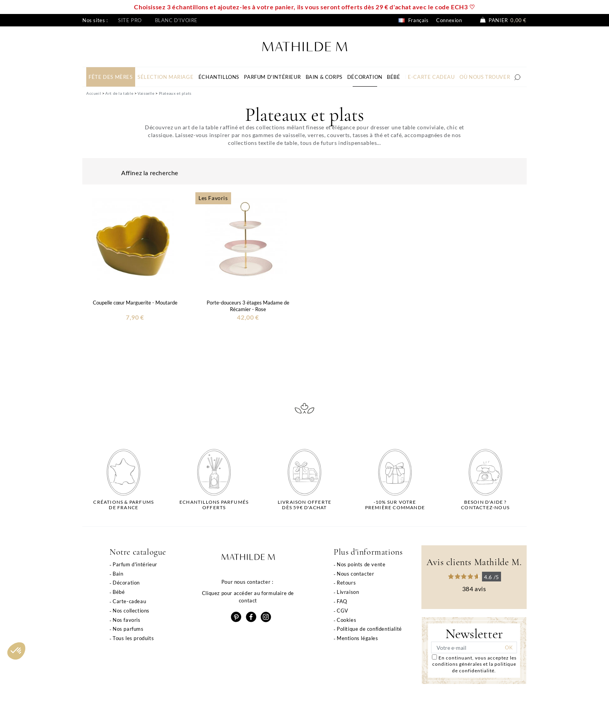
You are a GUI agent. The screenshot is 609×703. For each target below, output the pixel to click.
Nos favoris (127, 620)
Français (413, 20)
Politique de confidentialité (369, 629)
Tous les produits (133, 638)
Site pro (130, 20)
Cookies (346, 620)
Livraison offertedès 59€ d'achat (304, 504)
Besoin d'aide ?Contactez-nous (485, 504)
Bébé (119, 592)
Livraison (348, 592)
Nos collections (131, 610)
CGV (342, 610)
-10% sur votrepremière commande (395, 504)
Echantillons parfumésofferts (214, 504)
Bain (118, 574)
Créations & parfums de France (123, 504)
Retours (346, 582)
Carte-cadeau (129, 601)
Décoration (126, 582)
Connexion (449, 20)
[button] (16, 651)
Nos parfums (128, 629)
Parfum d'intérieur (135, 564)
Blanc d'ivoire (176, 20)
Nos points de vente (361, 564)
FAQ (342, 601)
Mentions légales (357, 638)
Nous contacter (355, 574)
